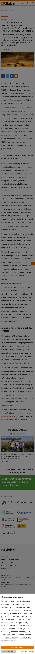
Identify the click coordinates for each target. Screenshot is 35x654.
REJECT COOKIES (8, 651)
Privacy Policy (25, 638)
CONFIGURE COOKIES (26, 651)
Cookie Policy (10, 638)
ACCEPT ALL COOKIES (17, 647)
